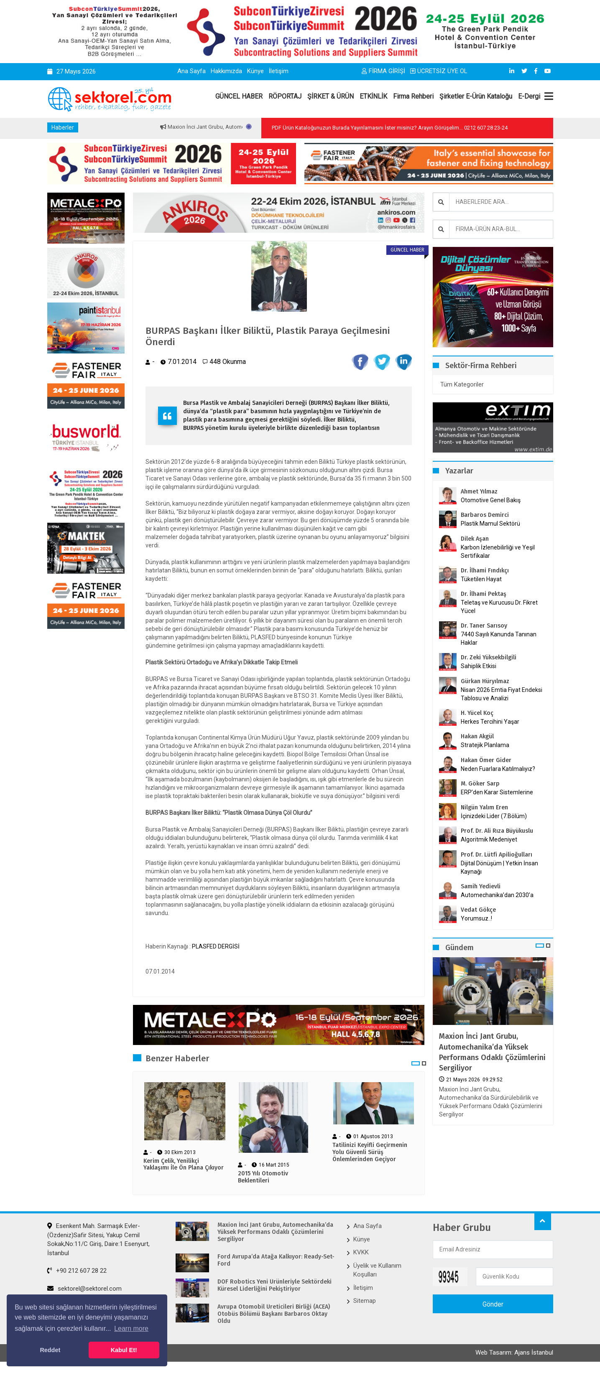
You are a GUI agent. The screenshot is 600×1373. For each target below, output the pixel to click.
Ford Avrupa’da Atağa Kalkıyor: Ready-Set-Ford (275, 1262)
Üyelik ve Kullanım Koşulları (377, 1271)
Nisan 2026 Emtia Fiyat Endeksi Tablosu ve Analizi (501, 694)
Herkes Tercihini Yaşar (490, 721)
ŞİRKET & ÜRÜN (330, 96)
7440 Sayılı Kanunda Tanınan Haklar (498, 638)
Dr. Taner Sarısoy (484, 625)
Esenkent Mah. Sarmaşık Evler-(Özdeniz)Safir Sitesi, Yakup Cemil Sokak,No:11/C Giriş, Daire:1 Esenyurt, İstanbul (98, 1241)
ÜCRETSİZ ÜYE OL (438, 71)
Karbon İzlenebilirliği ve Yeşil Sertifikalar (498, 551)
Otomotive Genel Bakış (491, 500)
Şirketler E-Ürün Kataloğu (475, 96)
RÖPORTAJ (284, 96)
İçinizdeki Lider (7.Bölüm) (494, 816)
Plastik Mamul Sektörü (490, 523)
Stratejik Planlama (485, 745)
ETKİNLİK (373, 96)
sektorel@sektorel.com (84, 1290)
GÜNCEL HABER (239, 96)
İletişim (279, 71)
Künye (255, 71)
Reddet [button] (50, 1350)
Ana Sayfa (191, 71)
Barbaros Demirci (485, 515)
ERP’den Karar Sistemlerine (497, 792)
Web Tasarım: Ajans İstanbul (514, 1355)
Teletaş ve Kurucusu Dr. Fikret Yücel (499, 606)
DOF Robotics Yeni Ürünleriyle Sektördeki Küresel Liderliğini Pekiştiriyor (274, 1287)
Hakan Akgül (477, 736)
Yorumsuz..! (476, 918)
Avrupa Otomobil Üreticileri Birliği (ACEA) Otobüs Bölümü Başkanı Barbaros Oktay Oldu (273, 1315)
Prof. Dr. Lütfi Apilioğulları (496, 854)
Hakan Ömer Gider (486, 760)
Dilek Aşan (475, 538)
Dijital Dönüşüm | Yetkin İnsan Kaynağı (499, 867)
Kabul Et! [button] (124, 1350)
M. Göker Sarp (480, 783)
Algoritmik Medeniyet (489, 839)
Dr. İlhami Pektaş (483, 594)
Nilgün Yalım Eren (484, 807)
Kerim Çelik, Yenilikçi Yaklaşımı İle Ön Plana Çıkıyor (183, 1166)
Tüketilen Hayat (484, 579)
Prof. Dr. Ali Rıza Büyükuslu (497, 830)
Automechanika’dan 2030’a (497, 895)
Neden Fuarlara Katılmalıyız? (498, 768)
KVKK (361, 1254)
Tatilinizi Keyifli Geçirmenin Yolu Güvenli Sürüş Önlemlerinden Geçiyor (369, 1154)
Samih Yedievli (480, 886)
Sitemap (364, 1302)
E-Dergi (529, 96)
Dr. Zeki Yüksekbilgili (488, 657)
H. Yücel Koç (477, 713)
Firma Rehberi (413, 96)
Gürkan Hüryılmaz (485, 681)
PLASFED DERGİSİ (216, 947)
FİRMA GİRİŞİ (383, 71)
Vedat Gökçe (478, 909)
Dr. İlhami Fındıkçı (485, 570)
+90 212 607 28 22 (77, 1272)
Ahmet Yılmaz (479, 491)
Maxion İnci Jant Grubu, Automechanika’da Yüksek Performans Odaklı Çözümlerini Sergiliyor (492, 1052)
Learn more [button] (131, 1328)
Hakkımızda (226, 71)
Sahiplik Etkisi (478, 666)
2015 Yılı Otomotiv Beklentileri (263, 1178)
